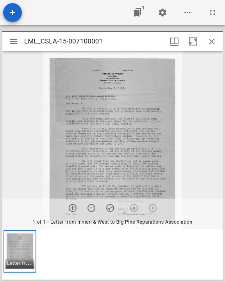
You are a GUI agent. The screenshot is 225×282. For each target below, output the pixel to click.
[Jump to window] (137, 12)
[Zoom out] (91, 208)
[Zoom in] (72, 208)
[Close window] (211, 41)
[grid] (112, 254)
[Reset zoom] (110, 208)
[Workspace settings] (162, 12)
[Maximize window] (193, 41)
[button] (19, 251)
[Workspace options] (187, 12)
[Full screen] (212, 12)
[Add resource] (12, 12)
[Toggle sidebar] (13, 41)
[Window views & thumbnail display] (174, 41)
